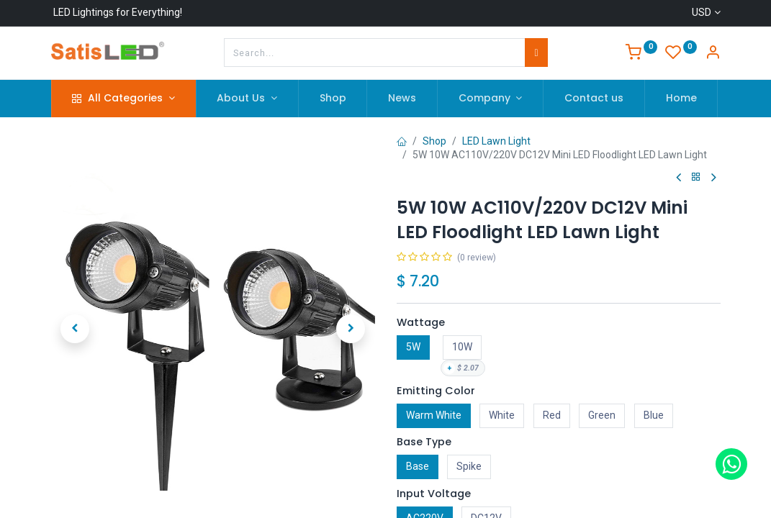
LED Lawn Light (496, 141)
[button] (75, 329)
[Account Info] (713, 54)
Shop (434, 141)
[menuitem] (333, 98)
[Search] (536, 52)
